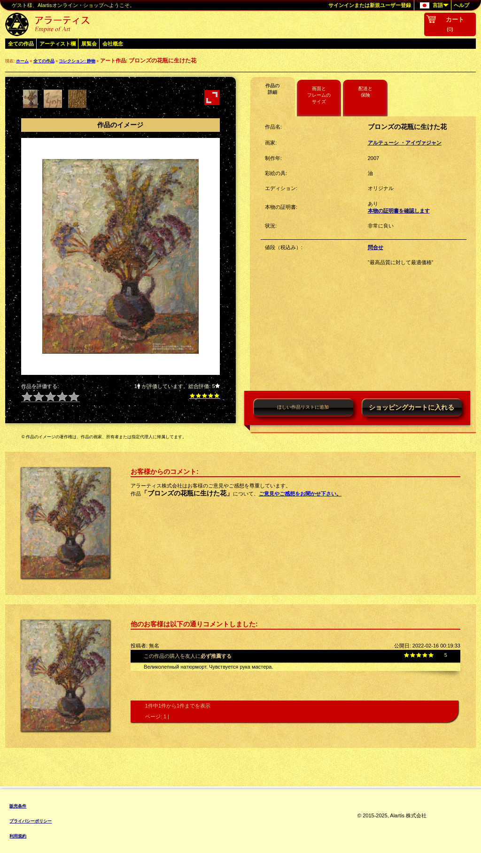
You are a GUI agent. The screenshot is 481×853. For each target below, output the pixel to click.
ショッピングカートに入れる (411, 407)
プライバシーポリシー (30, 821)
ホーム (22, 61)
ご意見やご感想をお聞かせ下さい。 (300, 493)
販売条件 (17, 806)
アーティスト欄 (57, 43)
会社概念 (112, 43)
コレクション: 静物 (77, 61)
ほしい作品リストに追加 (303, 407)
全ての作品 (21, 43)
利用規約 (17, 836)
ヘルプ (461, 5)
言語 (431, 5)
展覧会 (89, 43)
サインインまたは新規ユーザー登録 (369, 5)
